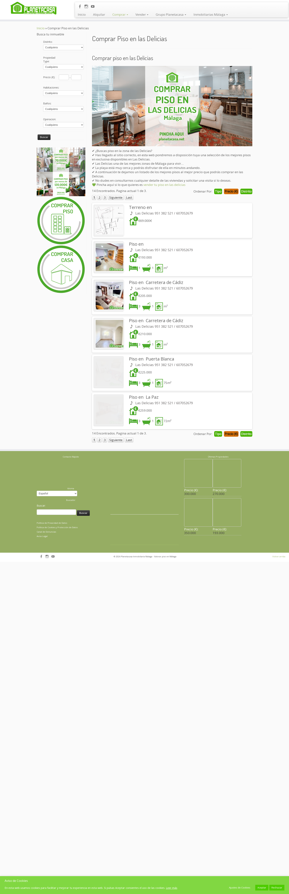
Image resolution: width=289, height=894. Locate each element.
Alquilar (99, 14)
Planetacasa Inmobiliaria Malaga (136, 685)
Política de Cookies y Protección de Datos (57, 656)
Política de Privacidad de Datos (52, 652)
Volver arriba (278, 685)
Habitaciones (51, 87)
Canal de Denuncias (46, 660)
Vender (141, 14)
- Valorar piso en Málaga (164, 685)
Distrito (48, 42)
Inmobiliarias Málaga (211, 14)
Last (129, 197)
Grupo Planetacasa (171, 14)
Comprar (120, 14)
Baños (47, 103)
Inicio (82, 14)
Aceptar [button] (261, 887)
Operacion (49, 119)
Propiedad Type (49, 59)
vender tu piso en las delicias (164, 185)
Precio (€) (49, 77)
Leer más (171, 887)
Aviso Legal (42, 665)
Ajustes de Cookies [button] (239, 887)
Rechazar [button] (276, 887)
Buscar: (41, 634)
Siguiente (115, 197)
